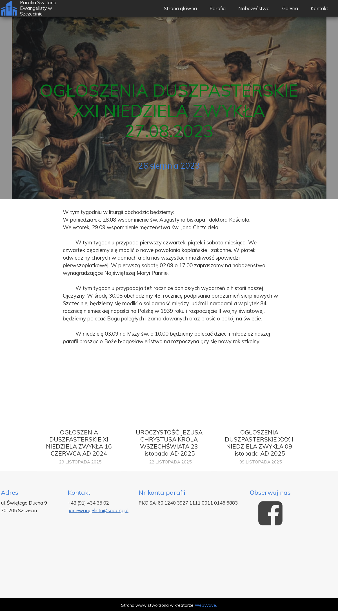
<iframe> (169, 564)
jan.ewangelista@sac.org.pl (98, 510)
